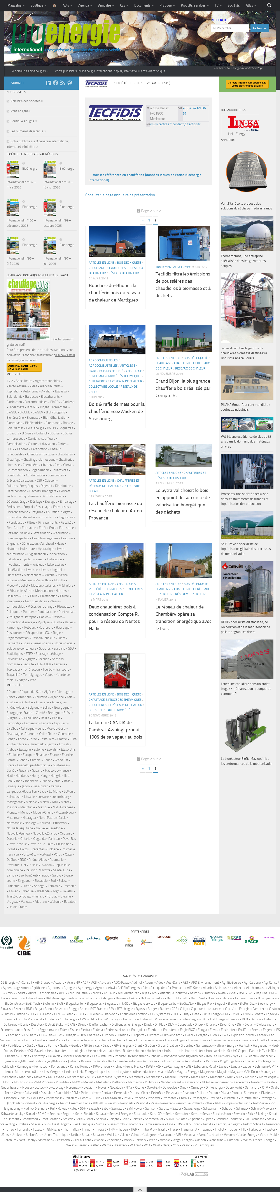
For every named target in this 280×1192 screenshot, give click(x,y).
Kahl (111, 1061)
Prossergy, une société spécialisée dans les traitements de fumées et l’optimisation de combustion (244, 499)
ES (278, 1030)
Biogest (220, 1004)
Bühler (164, 1009)
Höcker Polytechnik (76, 1056)
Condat (37, 1019)
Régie (57, 633)
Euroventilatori (172, 1035)
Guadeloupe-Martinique (33, 765)
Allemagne (64, 692)
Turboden (255, 1129)
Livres (45, 570)
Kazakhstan (40, 786)
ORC (24, 596)
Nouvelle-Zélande (45, 833)
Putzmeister (249, 1098)
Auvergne (42, 702)
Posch (84, 1098)
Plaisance (10, 1098)
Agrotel (100, 988)
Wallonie (55, 902)
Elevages (51, 502)
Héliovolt (54, 1056)
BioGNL (25, 412)
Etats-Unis (68, 749)
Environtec (228, 1030)
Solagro (114, 1119)
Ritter (208, 1103)
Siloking (261, 1114)
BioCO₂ (55, 402)
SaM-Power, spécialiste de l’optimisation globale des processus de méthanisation (246, 549)
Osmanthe (252, 1087)
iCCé (95, 1056)
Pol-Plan (37, 1098)
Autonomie (30, 391)
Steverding (7, 1124)
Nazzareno (191, 1082)
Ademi (149, 983)
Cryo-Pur (104, 1019)
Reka (154, 1103)
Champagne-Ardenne (21, 734)
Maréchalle (9, 1077)
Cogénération (40, 470)
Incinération (57, 554)
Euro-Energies (89, 1035)
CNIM (247, 1014)
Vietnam (41, 902)
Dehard (269, 1019)
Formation (29, 528)
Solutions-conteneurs (21, 648)
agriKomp (22, 988)
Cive (57, 465)
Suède (27, 886)
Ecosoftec (30, 1030)
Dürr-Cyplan (245, 1024)
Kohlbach (8, 1066)
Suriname (13, 886)
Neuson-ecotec (33, 1087)
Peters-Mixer (139, 1093)
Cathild (8, 1014)
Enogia (202, 1030)
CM (225, 1014)
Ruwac (62, 1108)
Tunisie (39, 896)
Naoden (166, 1082)
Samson (150, 1108)
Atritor (194, 993)
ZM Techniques (203, 1145)
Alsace (11, 697)
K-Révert (87, 1061)
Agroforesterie (17, 386)
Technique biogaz (228, 1124)
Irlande (46, 781)
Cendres (22, 449)
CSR (39, 481)
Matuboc (25, 1077)
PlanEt (24, 1098)
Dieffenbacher (99, 1024)
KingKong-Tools (231, 1061)
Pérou (58, 854)
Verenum (10, 1140)
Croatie (62, 739)
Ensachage (43, 507)
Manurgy (267, 1072)
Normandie (14, 823)
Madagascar (15, 802)
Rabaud (29, 1103)
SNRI (79, 1119)
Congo (11, 739)
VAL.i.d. (112, 1135)
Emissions (14, 507)
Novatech (116, 1087)
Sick (250, 1114)
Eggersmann (48, 1030)
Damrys (233, 1019)
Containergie (68, 1019)
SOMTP (171, 1119)
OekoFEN (153, 1087)
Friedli (261, 1040)
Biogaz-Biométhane (54, 407)
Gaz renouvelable (18, 533)
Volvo (128, 1140)
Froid (52, 528)
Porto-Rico (29, 854)
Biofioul (32, 407)
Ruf (52, 1108)
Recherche (46, 627)
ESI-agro (30, 1035)
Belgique (34, 707)
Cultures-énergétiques (22, 486)
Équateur (70, 902)
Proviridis (214, 1098)
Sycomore (134, 1124)
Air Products (176, 988)
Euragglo (71, 1035)
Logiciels (57, 570)
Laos (43, 791)
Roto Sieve (260, 1103)
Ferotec (71, 1040)
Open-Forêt (234, 1087)
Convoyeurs (56, 475)
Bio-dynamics (267, 998)
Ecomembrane (10, 1030)
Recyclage (63, 627)
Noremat (72, 1087)
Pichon (213, 1093)
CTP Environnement (165, 1019)
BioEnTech (32, 1004)
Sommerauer (154, 1119)
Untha (75, 1135)
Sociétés (234, 5)
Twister (270, 1129)
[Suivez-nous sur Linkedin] (48, 82)
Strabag (23, 1124)
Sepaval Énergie (120, 1114)
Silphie (58, 643)
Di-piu (82, 1024)
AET (185, 983)
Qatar (68, 854)
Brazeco (60, 1009)
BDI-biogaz (105, 998)
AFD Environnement (205, 983)
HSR (271, 1051)
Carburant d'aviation (41, 444)
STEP (29, 654)
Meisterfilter (75, 1077)
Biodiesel (69, 402)
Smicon (68, 1119)
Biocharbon (14, 402)
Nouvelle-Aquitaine (20, 828)
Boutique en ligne (22, 121)
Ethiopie (14, 755)
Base (39, 998)
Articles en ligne (101, 263)
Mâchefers (66, 585)
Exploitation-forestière (22, 517)
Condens (51, 1019)
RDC (23, 860)
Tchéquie (27, 891)
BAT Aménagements (60, 998)
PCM (75, 1093)
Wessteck (120, 1145)
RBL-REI (99, 1103)
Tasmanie (69, 886)
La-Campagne (173, 1066)
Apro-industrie (78, 993)
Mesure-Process (176, 1077)
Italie (67, 781)
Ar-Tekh (109, 993)
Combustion (15, 475)
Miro (239, 1077)
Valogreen (151, 1135)
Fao (18, 1040)
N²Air (129, 1087)
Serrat (195, 1114)
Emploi (28, 507)
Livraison (32, 570)
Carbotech (259, 1009)
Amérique (25, 697)
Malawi (44, 802)
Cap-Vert (60, 723)
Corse (22, 739)
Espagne (25, 749)
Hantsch (244, 1045)
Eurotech (153, 1035)
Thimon (87, 1129)
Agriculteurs (24, 381)
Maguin (222, 1072)
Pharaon (188, 1093)
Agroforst (54, 988)
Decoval (256, 1019)
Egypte (51, 744)
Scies (26, 643)
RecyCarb (126, 1103)
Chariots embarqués (41, 454)
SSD (71, 648)
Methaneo (217, 1077)
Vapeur (50, 675)
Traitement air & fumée (173, 267)
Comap (8, 1019)
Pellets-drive (90, 1093)
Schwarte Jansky (12, 1114)
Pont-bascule (46, 612)
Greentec (187, 1045)
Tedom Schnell (253, 1124)
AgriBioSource (231, 983)
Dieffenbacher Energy (126, 1024)
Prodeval (154, 1098)
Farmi (28, 1040)
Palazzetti (31, 1093)
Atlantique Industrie (173, 993)
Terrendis (23, 1129)
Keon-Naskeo (193, 1061)
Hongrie (56, 776)
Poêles (44, 617)
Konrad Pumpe (80, 1066)
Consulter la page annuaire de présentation (120, 195)
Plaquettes (64, 606)
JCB (243, 1056)
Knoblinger (265, 1061)
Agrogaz (69, 988)
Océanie (12, 839)
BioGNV (38, 412)
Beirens (121, 998)
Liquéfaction (15, 570)
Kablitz (100, 1061)
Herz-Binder (123, 1051)
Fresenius (247, 1040)
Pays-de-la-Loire (41, 844)
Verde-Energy (247, 1135)
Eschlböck (14, 1035)
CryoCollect (121, 1019)
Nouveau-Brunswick (53, 823)
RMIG (219, 1103)
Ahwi (111, 988)
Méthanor (118, 1082)
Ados (159, 983)
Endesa (98, 1030)
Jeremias (11, 1061)
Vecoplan (190, 1135)
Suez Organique (82, 1124)
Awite (222, 993)
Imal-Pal (106, 1056)
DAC (204, 1019)
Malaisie (31, 802)
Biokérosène (15, 418)
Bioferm (48, 1004)
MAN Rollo (250, 1072)
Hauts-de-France (57, 770)
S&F (83, 1108)
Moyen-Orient (43, 812)
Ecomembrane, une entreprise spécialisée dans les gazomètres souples (243, 261)
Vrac (33, 680)
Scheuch (227, 1108)
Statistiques (15, 654)
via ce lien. (31, 360)
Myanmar (13, 818)
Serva (206, 1114)
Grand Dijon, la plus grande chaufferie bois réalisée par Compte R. (183, 388)
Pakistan (54, 839)
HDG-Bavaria (35, 1051)
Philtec (201, 1093)
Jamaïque (13, 786)
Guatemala (60, 765)
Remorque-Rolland (188, 1103)
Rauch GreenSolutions (75, 1103)
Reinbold (142, 1103)
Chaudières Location (133, 1014)
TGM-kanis (52, 1129)
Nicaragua (29, 818)
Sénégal (39, 886)
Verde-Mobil (268, 1135)
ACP (85, 983)
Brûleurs (27, 433)
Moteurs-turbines (43, 585)
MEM (90, 1077)
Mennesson (154, 1077)
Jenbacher (266, 1056)
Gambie (35, 760)
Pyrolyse (44, 622)
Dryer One (227, 1024)
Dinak (148, 1024)
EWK (225, 1035)
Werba (106, 1145)
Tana (170, 1124)
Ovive (18, 1093)
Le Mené (55, 791)
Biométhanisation (55, 418)
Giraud (107, 1045)
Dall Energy (218, 1019)
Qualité (57, 622)
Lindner (69, 1072)
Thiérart (100, 1129)
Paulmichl (62, 1093)
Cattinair (21, 1014)
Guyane (37, 770)
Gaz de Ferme (47, 1045)
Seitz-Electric (84, 1114)
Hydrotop (38, 1056)
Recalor (112, 1103)
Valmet (136, 1135)
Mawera (39, 1077)
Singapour (25, 881)
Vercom (229, 1135)
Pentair (106, 1093)
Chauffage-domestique (39, 460)
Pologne (53, 849)
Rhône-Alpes (38, 860)
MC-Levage (56, 1077)
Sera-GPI (156, 1114)
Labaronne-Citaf (205, 1066)
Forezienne (144, 1040)
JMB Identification (32, 1061)
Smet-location (50, 1119)
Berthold (173, 998)
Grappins (67, 538)
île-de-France (18, 907)
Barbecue (31, 397)
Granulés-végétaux (45, 538)
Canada (46, 723)
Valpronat (166, 1135)
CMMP (235, 1014)
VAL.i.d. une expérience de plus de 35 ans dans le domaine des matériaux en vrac (246, 441)
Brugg (72, 1009)
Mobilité (59, 580)
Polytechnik (54, 1098)
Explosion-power (242, 1035)
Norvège (31, 823)
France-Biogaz (175, 1040)
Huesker (11, 1056)
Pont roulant (67, 612)
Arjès (145, 993)
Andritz (20, 993)
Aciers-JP (73, 983)
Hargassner (261, 1045)
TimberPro (147, 1129)
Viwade (99, 1140)
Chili (42, 734)
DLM (171, 1024)
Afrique (12, 692)
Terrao (9, 1129)
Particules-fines (36, 601)
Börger (152, 1009)
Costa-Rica (47, 739)
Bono (48, 1009)
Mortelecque (267, 1077)
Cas (122, 5)
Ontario (25, 839)
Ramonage (14, 627)
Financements (48, 523)
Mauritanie (27, 807)
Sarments (13, 643)
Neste (270, 1082)
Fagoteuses (67, 517)
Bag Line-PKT (265, 993)
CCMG (58, 1014)
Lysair (160, 1072)
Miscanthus (43, 580)
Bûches (55, 433)
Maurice (12, 807)
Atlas (249, 5)
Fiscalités (67, 523)
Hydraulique (46, 549)
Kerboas (211, 1061)
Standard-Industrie (229, 1119)
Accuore (58, 983)
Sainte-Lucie (61, 870)
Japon (26, 786)
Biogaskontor (75, 1004)
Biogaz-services (144, 1004)
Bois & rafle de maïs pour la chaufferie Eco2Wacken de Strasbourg (117, 411)
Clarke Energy (211, 1014)
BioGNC (12, 412)
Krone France (134, 1066)
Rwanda (46, 865)
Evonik (214, 1035)
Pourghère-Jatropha (22, 617)
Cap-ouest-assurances (206, 1009)
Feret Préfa (55, 1040)
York (176, 1145)
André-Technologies (42, 993)
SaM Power (134, 1108)
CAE (174, 1009)
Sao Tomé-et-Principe (34, 875)
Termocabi (273, 1124)
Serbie (56, 875)
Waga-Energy (182, 1140)
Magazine (14, 5)
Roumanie (57, 860)
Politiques (13, 612)
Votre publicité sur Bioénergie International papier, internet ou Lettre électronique (110, 71)
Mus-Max (62, 1082)
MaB (170, 1072)
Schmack (242, 1108)
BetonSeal (198, 998)
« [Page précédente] (143, 220)
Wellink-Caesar (76, 1145)
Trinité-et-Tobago (19, 896)
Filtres (31, 523)
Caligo (184, 1009)
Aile (145, 988)
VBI (178, 1135)
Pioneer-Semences (245, 1093)
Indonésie (32, 781)
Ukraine (65, 896)
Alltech (238, 988)
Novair (102, 1087)
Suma (100, 1124)
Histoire (12, 549)
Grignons (13, 543)
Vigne (23, 680)
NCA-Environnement (216, 1082)
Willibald (135, 1145)
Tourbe (47, 669)
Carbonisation (16, 444)
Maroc (65, 802)
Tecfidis (208, 1124)
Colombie (64, 734)
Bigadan (213, 998)
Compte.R (23, 1019)
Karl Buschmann (171, 1061)
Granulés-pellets (18, 538)
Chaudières (65, 454)
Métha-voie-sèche (19, 591)
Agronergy (85, 988)
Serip (168, 1114)
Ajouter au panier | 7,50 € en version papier (22, 367)
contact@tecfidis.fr (186, 124)
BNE (29, 1009)
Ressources (15, 633)
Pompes (29, 612)
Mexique (44, 807)
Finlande (41, 755)
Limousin (15, 797)
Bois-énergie (35, 428)
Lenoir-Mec (13, 1072)
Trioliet (219, 1129)
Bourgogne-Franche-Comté (26, 713)
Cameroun (31, 723)
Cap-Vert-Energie (237, 1009)
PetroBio (157, 1093)
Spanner (196, 1119)
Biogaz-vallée (167, 1004)
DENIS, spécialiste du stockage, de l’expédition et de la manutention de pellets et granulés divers (245, 627)
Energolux (138, 1030)
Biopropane (14, 423)
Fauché (40, 1040)
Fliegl (129, 1040)
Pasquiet (47, 1093)
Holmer (186, 1051)
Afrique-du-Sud (30, 692)
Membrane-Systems (111, 1077)
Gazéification (41, 533)
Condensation (35, 475)
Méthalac (102, 1082)
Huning (24, 1056)
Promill (184, 1098)
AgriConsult (271, 983)
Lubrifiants (14, 575)
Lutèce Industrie (143, 1072)
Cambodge (14, 723)
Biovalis (5, 1009)
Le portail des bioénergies (28, 71)
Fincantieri (100, 1040)
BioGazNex (186, 1004)
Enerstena (170, 1030)
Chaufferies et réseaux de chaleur (115, 381)
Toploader (13, 669)
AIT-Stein (193, 988)
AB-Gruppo (43, 983)
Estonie (39, 749)
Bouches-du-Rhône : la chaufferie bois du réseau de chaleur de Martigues (114, 293)
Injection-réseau (33, 559)
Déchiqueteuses (27, 496)
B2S (250, 993)
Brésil (67, 713)
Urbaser (98, 1135)
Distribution (63, 486)
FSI (3, 1045)
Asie (70, 697)
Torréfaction (31, 669)
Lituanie (29, 797)
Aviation (46, 391)
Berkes (159, 998)
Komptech (41, 1066)
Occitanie (66, 833)
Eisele (74, 1030)
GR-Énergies (123, 1045)
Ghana (48, 760)
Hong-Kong (40, 776)
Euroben (108, 1035)
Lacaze (223, 1066)
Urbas (86, 1135)
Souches (45, 648)
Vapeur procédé (118, 710)
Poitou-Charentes (32, 849)
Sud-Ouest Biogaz (56, 1124)
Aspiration (13, 391)
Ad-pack (105, 983)
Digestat (46, 486)
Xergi (166, 1145)
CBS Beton (44, 1014)
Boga (38, 1009)
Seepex (54, 1114)
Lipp (100, 1072)
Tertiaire (59, 664)
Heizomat (105, 1051)
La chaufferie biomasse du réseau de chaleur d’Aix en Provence (115, 511)
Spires (209, 1119)
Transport (62, 669)
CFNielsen (94, 1014)
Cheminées (30, 465)
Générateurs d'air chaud (38, 543)
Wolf (147, 1145)
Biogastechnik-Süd (117, 1004)
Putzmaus (231, 1098)
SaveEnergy (192, 1108)
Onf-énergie (214, 1087)
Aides (33, 386)
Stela (270, 1119)
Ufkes (5, 1135)
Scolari (30, 1114)
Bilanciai (227, 998)
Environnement (17, 512)
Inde (19, 781)
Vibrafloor (45, 1140)
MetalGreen (199, 1077)
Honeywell (213, 1051)
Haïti (10, 776)
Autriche (27, 702)
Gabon (23, 760)
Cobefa (258, 1014)
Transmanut (189, 1129)
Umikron (17, 1135)
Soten (183, 1119)
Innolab (155, 1056)
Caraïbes (12, 728)
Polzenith (71, 1098)
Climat (67, 465)
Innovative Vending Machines (183, 1056)
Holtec (198, 1051)
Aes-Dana (173, 983)
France (54, 755)
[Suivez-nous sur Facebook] (55, 82)
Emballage (67, 502)
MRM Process (43, 1082)
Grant (138, 1045)
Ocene (139, 1087)
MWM (76, 1082)
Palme (64, 596)
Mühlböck (151, 1082)
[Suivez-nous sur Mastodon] (69, 82)
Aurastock (208, 993)
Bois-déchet (15, 428)
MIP (230, 1077)
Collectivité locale (103, 387)
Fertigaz (85, 1040)
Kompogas (24, 1066)
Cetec (69, 1014)
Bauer (81, 998)
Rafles (69, 622)
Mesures (26, 580)
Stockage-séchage (48, 654)
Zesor (186, 1145)
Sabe (105, 1108)
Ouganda (39, 839)
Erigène (268, 1030)
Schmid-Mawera (262, 1108)
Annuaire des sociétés (25, 101)
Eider (63, 1030)
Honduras (22, 776)
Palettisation (48, 596)
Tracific (162, 1129)
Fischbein (116, 1040)
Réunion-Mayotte (38, 870)
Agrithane (38, 988)
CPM (83, 1019)
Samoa (11, 875)
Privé (127, 1098)
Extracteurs (48, 517)
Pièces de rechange (41, 606)
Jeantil (252, 1056)
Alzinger (273, 988)
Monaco (12, 812)
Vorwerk (140, 1140)
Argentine (57, 697)
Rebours (30, 627)
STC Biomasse (254, 1119)
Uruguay (12, 902)
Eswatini (52, 749)
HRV (262, 1051)
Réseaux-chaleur (43, 638)
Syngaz (30, 659)
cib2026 (46, 465)
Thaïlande (43, 891)
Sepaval (101, 1114)
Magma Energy (187, 1072)
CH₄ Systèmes (160, 1014)
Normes (61, 591)
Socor (89, 1119)
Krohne (117, 1066)
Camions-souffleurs (41, 439)
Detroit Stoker (55, 1024)
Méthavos (135, 1082)
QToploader (14, 1103)
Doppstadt (184, 1024)
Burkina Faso (29, 718)
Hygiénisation (36, 554)
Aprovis (96, 993)
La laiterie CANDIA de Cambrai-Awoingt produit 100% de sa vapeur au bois (115, 730)
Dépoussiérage (17, 502)
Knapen (250, 1061)
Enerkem (154, 1030)
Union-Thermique (56, 1135)
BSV (111, 1009)
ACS (94, 983)
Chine (51, 734)
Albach (207, 988)
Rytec (73, 1108)
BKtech (18, 1009)
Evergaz (201, 1035)
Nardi (178, 1082)
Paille (33, 596)
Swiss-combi (116, 1124)
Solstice (137, 1119)
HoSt (226, 1051)
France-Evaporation (224, 1040)
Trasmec (206, 1129)
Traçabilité (13, 675)
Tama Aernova (154, 1124)
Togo (56, 891)
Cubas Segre (190, 1019)
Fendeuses (16, 523)
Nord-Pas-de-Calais (52, 818)
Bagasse (61, 391)
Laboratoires (55, 564)
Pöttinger (267, 1098)
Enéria (256, 1030)
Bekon (133, 998)
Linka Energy (85, 1072)
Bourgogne (62, 707)
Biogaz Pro (239, 124)
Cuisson (50, 481)
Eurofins (122, 1035)
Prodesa (139, 1098)
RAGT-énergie (47, 1103)
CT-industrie (140, 1019)
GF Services (92, 1045)
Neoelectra (240, 1082)
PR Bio (95, 1098)
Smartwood (30, 1119)
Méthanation (44, 591)
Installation (54, 559)
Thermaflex (71, 1129)
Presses (57, 617)
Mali (55, 802)
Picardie (12, 849)
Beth (185, 998)
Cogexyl (271, 1014)
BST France (98, 1009)
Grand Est (61, 760)
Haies (60, 543)
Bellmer (146, 998)
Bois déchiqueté (129, 263)
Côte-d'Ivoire (18, 744)
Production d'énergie (21, 622)
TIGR (134, 1129)
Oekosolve (170, 1087)
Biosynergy (265, 1004)
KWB (149, 1066)
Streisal (36, 1124)
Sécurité (28, 664)
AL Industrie (223, 988)
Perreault (120, 1093)
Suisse (63, 881)
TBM (179, 1124)
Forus (158, 1040)
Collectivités (60, 470)
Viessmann (62, 1140)
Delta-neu (11, 1024)
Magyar (235, 1072)
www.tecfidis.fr (161, 124)
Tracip (174, 1129)
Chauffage (97, 268)
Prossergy (199, 1098)
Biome (232, 1004)
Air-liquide (157, 988)
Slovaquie (41, 881)
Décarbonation (16, 491)
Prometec (169, 1098)
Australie (13, 702)
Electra (85, 1030)
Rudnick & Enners (35, 1108)
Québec (12, 860)
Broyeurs (13, 433)
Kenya (55, 786)
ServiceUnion (222, 1114)
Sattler (176, 1108)
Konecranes (59, 1066)
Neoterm (257, 1082)
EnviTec (243, 1030)
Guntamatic (204, 1045)
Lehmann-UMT (265, 1066)
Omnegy (197, 1087)
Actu (66, 5)
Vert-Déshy (27, 1140)
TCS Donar (193, 1124)
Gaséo (31, 1045)
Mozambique (65, 812)
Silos (47, 643)
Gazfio (64, 1045)
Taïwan (13, 891)
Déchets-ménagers (42, 491)
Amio (9, 993)
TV (217, 5)
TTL (243, 1129)
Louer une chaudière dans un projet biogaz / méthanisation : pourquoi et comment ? (246, 689)
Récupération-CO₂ (37, 633)
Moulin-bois (22, 1082)
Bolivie (46, 707)
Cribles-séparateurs (20, 481)
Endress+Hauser (117, 1030)
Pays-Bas (69, 839)
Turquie (52, 896)
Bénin (56, 718)
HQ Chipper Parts (244, 1051)
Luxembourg (60, 797)
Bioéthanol (53, 423)
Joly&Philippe (56, 1061)
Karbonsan (149, 1061)
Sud (53, 881)
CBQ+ (10, 449)
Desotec (36, 1024)
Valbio (124, 1135)
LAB (188, 1066)
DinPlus (160, 1024)
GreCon (150, 1045)
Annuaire (104, 5)
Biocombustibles (36, 402)
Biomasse (33, 418)
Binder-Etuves (245, 998)
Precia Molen (112, 1098)
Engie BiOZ (187, 1030)
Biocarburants (50, 397)
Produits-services (193, 5)
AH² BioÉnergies (129, 988)
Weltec (94, 1145)
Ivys (235, 1056)
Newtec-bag (54, 1087)
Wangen (200, 1140)
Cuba (73, 739)
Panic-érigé (14, 601)
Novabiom (88, 1087)
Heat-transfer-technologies (66, 1051)
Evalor (189, 1035)
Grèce (10, 765)
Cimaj (185, 1014)
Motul (7, 1082)
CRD (92, 1019)
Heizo (92, 1051)
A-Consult (25, 983)
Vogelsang (114, 1140)
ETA (42, 1035)
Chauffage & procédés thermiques (115, 376)
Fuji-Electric (16, 1045)
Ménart (88, 1082)
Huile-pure (27, 549)
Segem (67, 1114)
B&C (242, 993)
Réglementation (18, 638)
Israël (57, 781)
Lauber (247, 1066)
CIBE (176, 1014)
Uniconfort (33, 1135)
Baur (91, 998)
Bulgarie (12, 718)
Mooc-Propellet (17, 585)
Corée (33, 739)
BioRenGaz (247, 1004)
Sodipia (101, 1119)
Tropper (232, 1129)
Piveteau (267, 1093)
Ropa (229, 1103)
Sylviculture (14, 659)
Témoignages (32, 675)
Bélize (45, 718)
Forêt (42, 528)
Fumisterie (66, 528)
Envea (214, 1030)
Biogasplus (94, 1004)
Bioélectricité (34, 423)
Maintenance (33, 575)
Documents (142, 5)
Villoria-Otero (82, 1140)
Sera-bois (140, 1114)
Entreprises (61, 507)
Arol (154, 993)
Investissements (18, 564)
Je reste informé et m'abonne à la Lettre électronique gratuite (247, 84)
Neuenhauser (10, 1087)
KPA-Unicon (101, 1066)
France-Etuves (198, 1040)
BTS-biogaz (125, 1009)
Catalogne (28, 728)
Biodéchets (16, 407)
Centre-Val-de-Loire (51, 728)
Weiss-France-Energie (258, 1140)
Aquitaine (41, 697)
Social (69, 643)
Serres (37, 643)
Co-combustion (17, 470)
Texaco (37, 1129)
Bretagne (54, 713)
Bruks (84, 1009)
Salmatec (117, 1108)
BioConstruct (14, 1004)
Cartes (62, 444)
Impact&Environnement (131, 1056)
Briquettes (66, 428)
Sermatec (181, 1114)
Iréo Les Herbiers (218, 1056)
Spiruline (59, 648)
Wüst (156, 1145)
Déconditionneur (53, 496)
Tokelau (67, 891)
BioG (60, 1004)
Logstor (123, 1072)
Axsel (232, 993)
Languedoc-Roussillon (22, 791)
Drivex (199, 1024)
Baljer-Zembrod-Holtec (17, 998)
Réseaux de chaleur (123, 273)
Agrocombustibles (103, 360)
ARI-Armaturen (128, 993)
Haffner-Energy (225, 1045)
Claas (195, 1014)
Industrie (96, 710)
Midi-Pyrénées (63, 807)
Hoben (139, 1051)
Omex (184, 1087)
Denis (24, 1024)
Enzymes (37, 512)
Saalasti (94, 1108)
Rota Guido (242, 1103)
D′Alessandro (265, 1024)
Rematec (166, 1103)
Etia (49, 1035)
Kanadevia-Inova (128, 1061)
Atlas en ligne (19, 111)
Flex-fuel (13, 528)
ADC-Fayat (121, 983)
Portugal (45, 854)
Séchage (43, 659)
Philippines (63, 844)
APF (62, 993)
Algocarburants (50, 386)
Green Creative (168, 1045)
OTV (265, 1087)
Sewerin (239, 1114)
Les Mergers (52, 1072)
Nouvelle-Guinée (18, 833)
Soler (125, 1119)
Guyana (24, 770)
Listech (111, 1072)
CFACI (80, 1014)
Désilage (36, 502)
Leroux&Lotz (32, 1072)
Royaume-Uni (16, 865)
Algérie (49, 692)
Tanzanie (54, 886)
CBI (32, 1014)
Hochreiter (154, 1051)
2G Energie (8, 983)
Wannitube (216, 1140)
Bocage (68, 423)
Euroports (137, 1035)
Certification (39, 449)
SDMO (42, 1114)
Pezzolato (173, 1093)
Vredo (153, 1140)
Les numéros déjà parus (26, 131)
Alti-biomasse (255, 988)
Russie (33, 865)
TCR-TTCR (44, 664)
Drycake (211, 1024)
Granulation (60, 533)
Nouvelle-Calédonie (49, 828)
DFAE (71, 1024)
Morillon (250, 1077)
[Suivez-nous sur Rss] (62, 82)
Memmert (136, 1077)
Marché (49, 575)
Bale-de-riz (14, 397)
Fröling (273, 1040)
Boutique (37, 5)
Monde (25, 812)
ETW (58, 1035)
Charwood (110, 1014)
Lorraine (43, 797)
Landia (235, 1066)
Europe (28, 755)
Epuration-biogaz (58, 512)
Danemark (37, 744)
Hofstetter (171, 1051)
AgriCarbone (252, 983)
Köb (158, 1066)
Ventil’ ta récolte (210, 1135)
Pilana (225, 1093)
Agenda (83, 5)
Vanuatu (26, 902)
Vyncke (165, 1140)
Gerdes (76, 1045)
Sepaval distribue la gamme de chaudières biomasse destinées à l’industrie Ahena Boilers (244, 353)
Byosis (140, 1009)
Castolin (274, 1009)
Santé (61, 638)
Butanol (41, 433)
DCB (245, 1019)
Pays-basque (18, 844)
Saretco (164, 1108)
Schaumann (211, 1108)
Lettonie (69, 791)
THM (112, 1129)
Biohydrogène (55, 412)
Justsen (73, 1061)
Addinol (136, 983)
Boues (51, 428)
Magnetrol (207, 1072)
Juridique (38, 564)
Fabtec (261, 1035)
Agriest (8, 988)
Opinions (13, 596)
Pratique (166, 5)
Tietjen (123, 1129)
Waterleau (233, 1140)
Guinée (11, 770)
